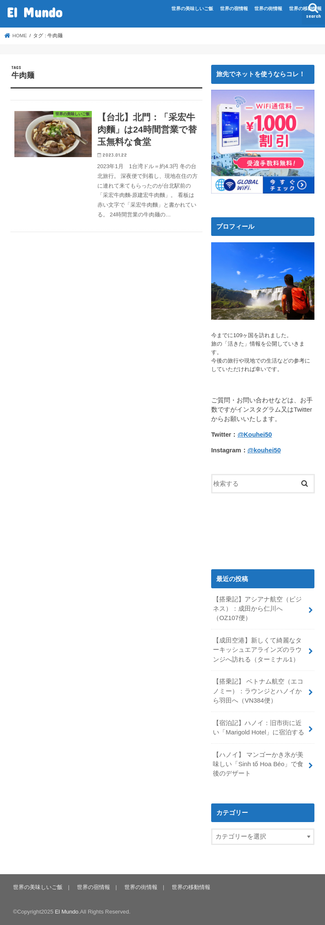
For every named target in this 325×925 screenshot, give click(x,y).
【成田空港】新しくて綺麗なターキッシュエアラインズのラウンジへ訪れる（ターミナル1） (257, 649)
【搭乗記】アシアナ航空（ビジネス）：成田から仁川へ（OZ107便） (257, 608)
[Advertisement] (262, 529)
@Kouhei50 (254, 434)
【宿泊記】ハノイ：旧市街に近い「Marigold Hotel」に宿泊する (258, 728)
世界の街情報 (268, 8)
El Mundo (34, 12)
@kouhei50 (264, 450)
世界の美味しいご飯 (192, 8)
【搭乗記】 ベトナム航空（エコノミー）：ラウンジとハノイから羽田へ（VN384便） (258, 690)
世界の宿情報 (234, 8)
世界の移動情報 (305, 8)
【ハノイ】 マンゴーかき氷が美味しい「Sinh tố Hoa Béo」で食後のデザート (258, 764)
